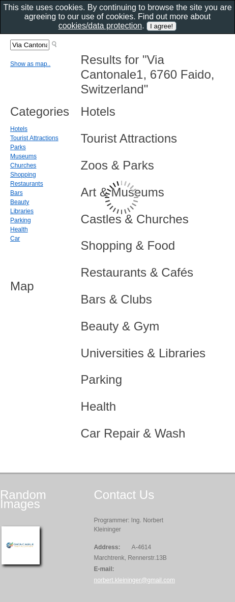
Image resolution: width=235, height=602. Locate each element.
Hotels (18, 128)
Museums (23, 156)
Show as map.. (30, 64)
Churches (23, 165)
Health (19, 229)
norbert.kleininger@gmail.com (134, 580)
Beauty (19, 202)
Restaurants (26, 183)
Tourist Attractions (34, 138)
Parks (18, 147)
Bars (16, 192)
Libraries (22, 211)
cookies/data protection (100, 25)
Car (15, 238)
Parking (20, 220)
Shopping (23, 174)
